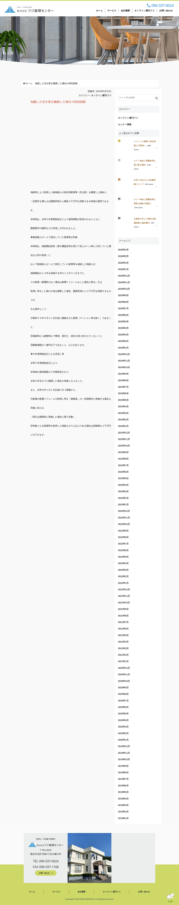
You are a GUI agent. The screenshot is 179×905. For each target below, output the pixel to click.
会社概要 (125, 10)
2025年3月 (123, 334)
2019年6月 (123, 785)
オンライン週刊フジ (144, 10)
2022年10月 (124, 524)
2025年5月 (123, 321)
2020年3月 (123, 726)
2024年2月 (123, 419)
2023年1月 (123, 504)
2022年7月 (123, 544)
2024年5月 (123, 400)
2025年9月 (123, 295)
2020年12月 (124, 668)
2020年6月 (123, 707)
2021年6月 (123, 628)
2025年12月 (124, 276)
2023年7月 (123, 465)
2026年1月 (123, 269)
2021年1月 (123, 661)
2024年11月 (124, 361)
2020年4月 (123, 720)
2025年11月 (124, 282)
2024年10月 (124, 367)
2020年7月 (123, 700)
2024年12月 (124, 354)
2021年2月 (123, 655)
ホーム (99, 10)
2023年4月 (123, 485)
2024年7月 (123, 387)
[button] (156, 98)
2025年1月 (123, 348)
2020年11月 (124, 674)
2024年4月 (123, 406)
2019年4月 (123, 798)
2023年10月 (124, 445)
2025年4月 (123, 328)
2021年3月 (123, 648)
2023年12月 (124, 432)
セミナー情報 (124, 124)
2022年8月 (123, 537)
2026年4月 (123, 249)
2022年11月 (124, 517)
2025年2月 (123, 341)
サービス (111, 10)
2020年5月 (123, 713)
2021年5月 (123, 635)
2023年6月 (123, 472)
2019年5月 (123, 792)
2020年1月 (123, 740)
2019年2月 (123, 811)
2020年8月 (123, 694)
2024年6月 (123, 393)
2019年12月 (124, 746)
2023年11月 (124, 439)
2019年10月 (124, 759)
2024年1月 (123, 426)
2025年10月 (124, 289)
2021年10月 (124, 602)
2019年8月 (123, 772)
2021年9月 (123, 609)
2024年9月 (123, 374)
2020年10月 (124, 681)
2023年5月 (123, 478)
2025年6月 (123, 315)
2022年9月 (123, 531)
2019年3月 (123, 805)
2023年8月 (123, 459)
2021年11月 (124, 596)
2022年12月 (124, 511)
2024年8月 (123, 380)
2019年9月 (123, 766)
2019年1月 (123, 818)
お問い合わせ (166, 10)
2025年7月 (123, 308)
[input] (138, 97)
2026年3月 (123, 256)
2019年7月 (123, 779)
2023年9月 (123, 452)
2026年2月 (123, 263)
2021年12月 (124, 589)
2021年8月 (123, 615)
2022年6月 (123, 550)
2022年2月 (123, 576)
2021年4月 (123, 642)
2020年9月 (123, 687)
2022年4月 (123, 563)
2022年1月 (123, 583)
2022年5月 (123, 557)
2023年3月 (123, 491)
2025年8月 (123, 302)
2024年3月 (123, 413)
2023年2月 (123, 498)
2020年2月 (123, 733)
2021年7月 (123, 622)
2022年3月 (123, 570)
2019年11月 (124, 753)
